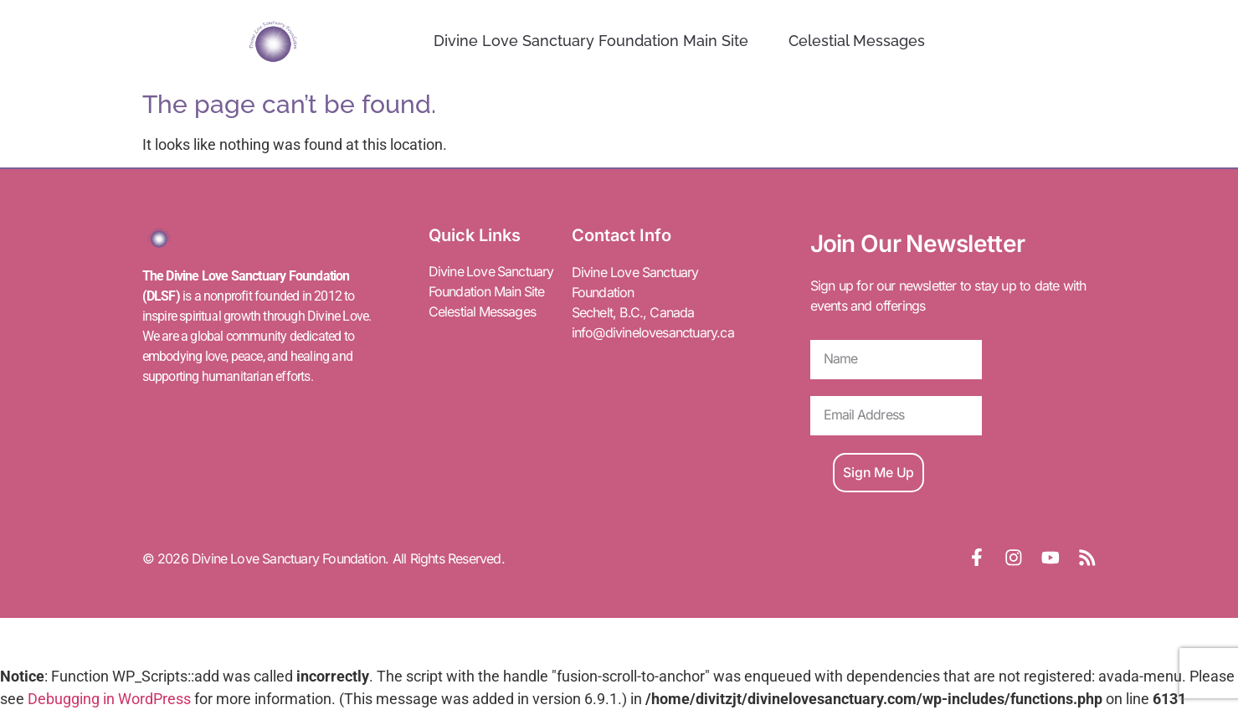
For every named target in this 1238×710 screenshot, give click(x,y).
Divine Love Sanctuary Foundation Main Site (591, 40)
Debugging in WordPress (109, 698)
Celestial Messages (857, 40)
